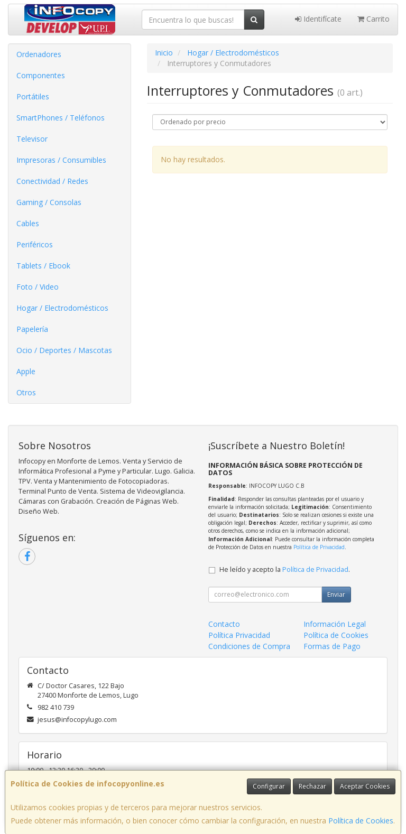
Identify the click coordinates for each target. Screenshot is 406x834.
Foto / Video (37, 287)
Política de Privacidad (319, 547)
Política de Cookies (360, 821)
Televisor (32, 139)
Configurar (269, 786)
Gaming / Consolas (48, 202)
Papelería (32, 329)
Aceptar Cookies (365, 786)
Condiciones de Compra (249, 646)
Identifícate (318, 19)
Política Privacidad (239, 635)
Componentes (40, 75)
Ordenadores (38, 54)
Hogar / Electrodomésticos (62, 308)
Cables (27, 223)
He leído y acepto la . (284, 569)
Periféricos (34, 244)
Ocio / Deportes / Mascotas (64, 350)
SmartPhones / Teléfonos (60, 118)
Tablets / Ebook (43, 266)
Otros (26, 392)
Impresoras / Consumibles (61, 160)
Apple (25, 371)
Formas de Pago (332, 646)
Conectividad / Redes (52, 181)
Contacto (224, 624)
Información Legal (334, 624)
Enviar (336, 594)
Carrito (373, 19)
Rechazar (312, 786)
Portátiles (32, 96)
